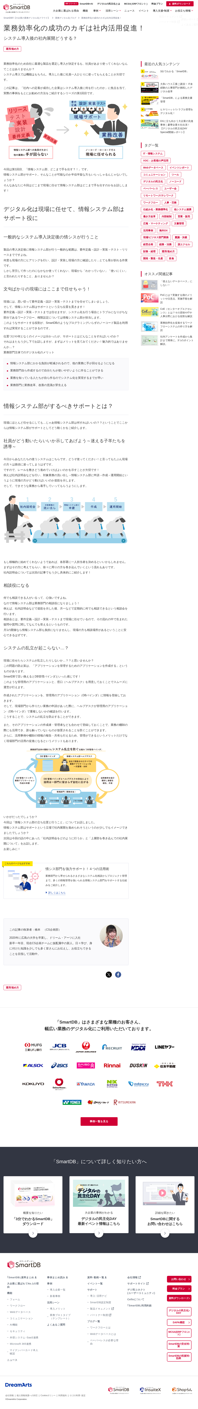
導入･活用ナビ (98, 1296)
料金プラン (157, 3)
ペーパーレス (150, 188)
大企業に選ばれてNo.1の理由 (23, 1284)
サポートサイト (136, 1284)
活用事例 (148, 230)
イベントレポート (179, 167)
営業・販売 (184, 216)
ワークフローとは (100, 1328)
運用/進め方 (12, 48)
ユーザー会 (170, 188)
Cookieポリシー (48, 1392)
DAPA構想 (179, 1323)
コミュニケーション (154, 174)
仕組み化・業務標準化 (155, 209)
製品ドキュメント (100, 1309)
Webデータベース (153, 167)
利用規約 (62, 1392)
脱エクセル (184, 244)
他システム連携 (182, 209)
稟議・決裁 (181, 237)
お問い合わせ (178, 1279)
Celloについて (135, 1299)
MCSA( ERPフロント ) (135, 3)
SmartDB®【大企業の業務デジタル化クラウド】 (27, 18)
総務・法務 (165, 244)
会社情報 (132, 1278)
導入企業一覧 (57, 1290)
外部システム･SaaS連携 (23, 1334)
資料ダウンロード (181, 3)
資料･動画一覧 (95, 1278)
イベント (148, 10)
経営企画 (148, 244)
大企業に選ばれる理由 (76, 10)
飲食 (171, 258)
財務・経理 (149, 251)
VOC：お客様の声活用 (155, 160)
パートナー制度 (98, 1315)
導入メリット (57, 1309)
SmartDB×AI (78, 3)
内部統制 (167, 216)
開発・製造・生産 (153, 258)
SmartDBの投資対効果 (178, 1352)
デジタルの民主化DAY (178, 1312)
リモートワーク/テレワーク (158, 195)
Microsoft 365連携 (20, 1341)
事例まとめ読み (55, 1278)
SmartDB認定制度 (100, 1302)
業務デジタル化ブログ (65, 18)
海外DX (163, 230)
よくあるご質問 (55, 1325)
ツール (175, 174)
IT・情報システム (153, 153)
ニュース (135, 10)
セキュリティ (17, 1328)
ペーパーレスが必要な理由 (105, 1340)
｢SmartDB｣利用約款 (138, 1306)
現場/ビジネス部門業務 (156, 237)
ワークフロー (150, 202)
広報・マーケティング (155, 223)
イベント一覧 (94, 1284)
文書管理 (179, 223)
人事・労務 (170, 202)
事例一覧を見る (99, 1122)
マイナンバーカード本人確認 (24, 1349)
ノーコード (175, 181)
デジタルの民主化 (153, 181)
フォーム (15, 1296)
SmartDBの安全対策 (178, 1341)
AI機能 (13, 1321)
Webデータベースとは (102, 1334)
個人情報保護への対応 (27, 1392)
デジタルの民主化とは (108, 3)
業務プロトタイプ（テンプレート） (60, 1317)
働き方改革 (149, 216)
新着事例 (55, 1296)
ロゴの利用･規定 (78, 1392)
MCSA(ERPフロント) (179, 1332)
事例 (104, 10)
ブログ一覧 (93, 1321)
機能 (93, 10)
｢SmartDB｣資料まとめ (19, 1278)
